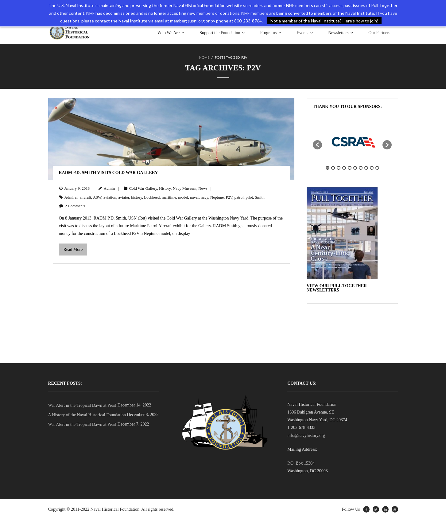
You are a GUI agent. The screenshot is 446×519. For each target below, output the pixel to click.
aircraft (85, 197)
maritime (169, 197)
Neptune (217, 197)
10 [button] (377, 167)
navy (204, 197)
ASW (97, 197)
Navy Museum (184, 188)
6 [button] (355, 167)
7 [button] (361, 167)
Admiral (71, 197)
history (136, 197)
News (202, 188)
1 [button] (327, 167)
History (165, 188)
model (183, 197)
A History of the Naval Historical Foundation (87, 414)
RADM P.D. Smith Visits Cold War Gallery (108, 172)
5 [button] (349, 167)
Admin (109, 188)
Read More (73, 249)
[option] (352, 141)
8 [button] (366, 167)
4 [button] (344, 167)
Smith (260, 197)
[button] (317, 144)
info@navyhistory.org (306, 435)
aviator (123, 197)
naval (194, 197)
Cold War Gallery (143, 188)
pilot (249, 197)
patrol (238, 197)
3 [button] (338, 167)
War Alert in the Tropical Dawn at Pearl (82, 405)
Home (204, 57)
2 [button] (333, 167)
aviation (109, 197)
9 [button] (372, 167)
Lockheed (152, 197)
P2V (229, 197)
